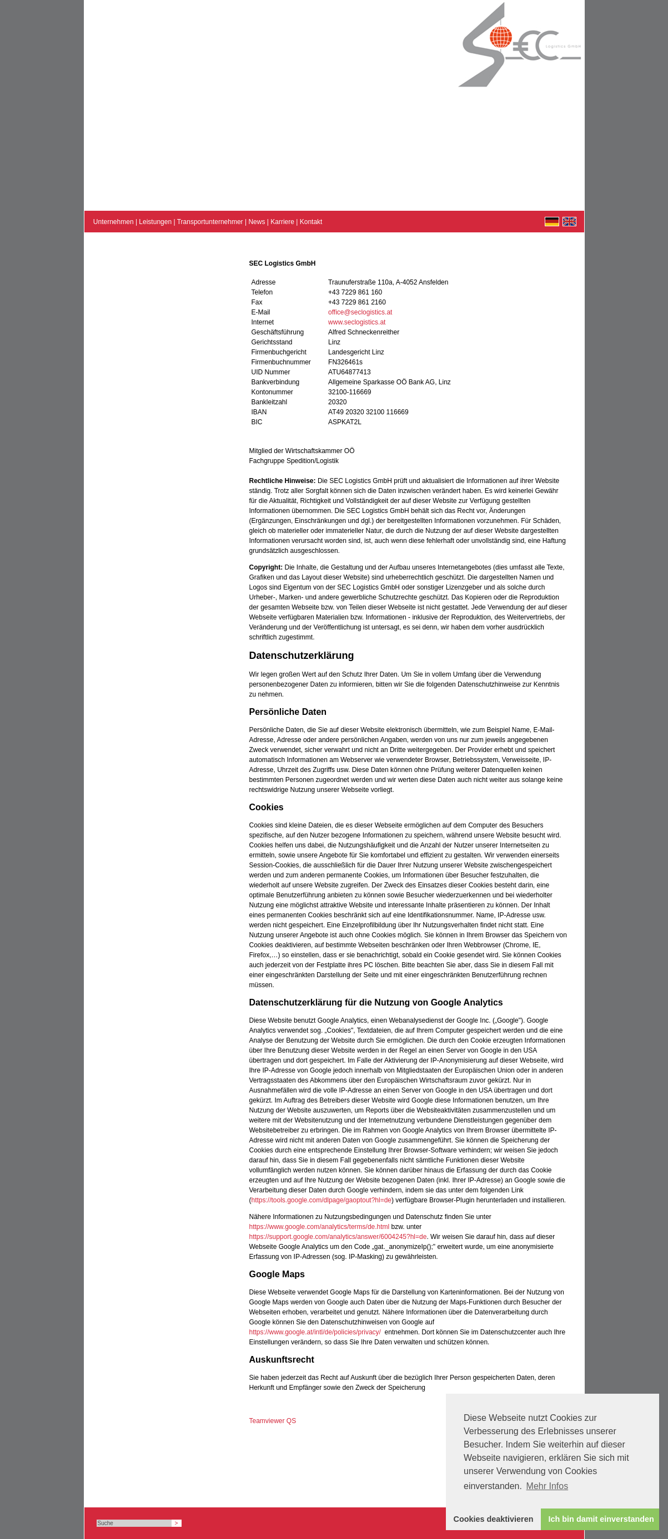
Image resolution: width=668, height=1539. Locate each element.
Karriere (282, 222)
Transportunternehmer (210, 222)
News (256, 222)
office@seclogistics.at (360, 312)
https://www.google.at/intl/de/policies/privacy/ (315, 1332)
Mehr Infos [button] (547, 1486)
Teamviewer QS (273, 1421)
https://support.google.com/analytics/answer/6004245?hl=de (338, 1237)
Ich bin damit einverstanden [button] (601, 1519)
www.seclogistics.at (356, 322)
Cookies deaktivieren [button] (494, 1519)
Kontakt (311, 222)
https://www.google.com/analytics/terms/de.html (319, 1227)
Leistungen (155, 222)
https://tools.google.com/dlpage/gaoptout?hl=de (322, 1200)
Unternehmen (113, 222)
